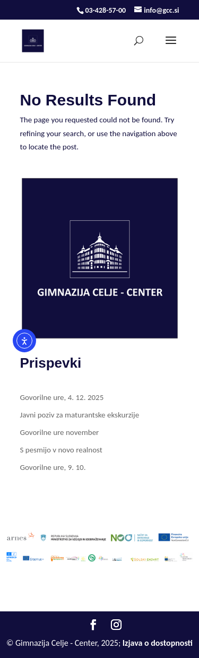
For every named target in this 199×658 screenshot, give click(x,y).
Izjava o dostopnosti (158, 643)
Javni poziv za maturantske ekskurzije (80, 415)
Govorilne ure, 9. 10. (53, 467)
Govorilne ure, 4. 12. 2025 (62, 397)
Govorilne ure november (59, 432)
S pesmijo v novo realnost (61, 450)
